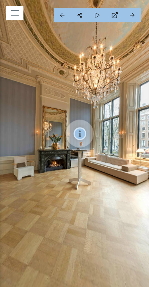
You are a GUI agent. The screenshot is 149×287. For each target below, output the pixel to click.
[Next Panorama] (132, 15)
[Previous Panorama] (62, 15)
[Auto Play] (97, 15)
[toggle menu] (14, 13)
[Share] (80, 15)
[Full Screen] (115, 15)
